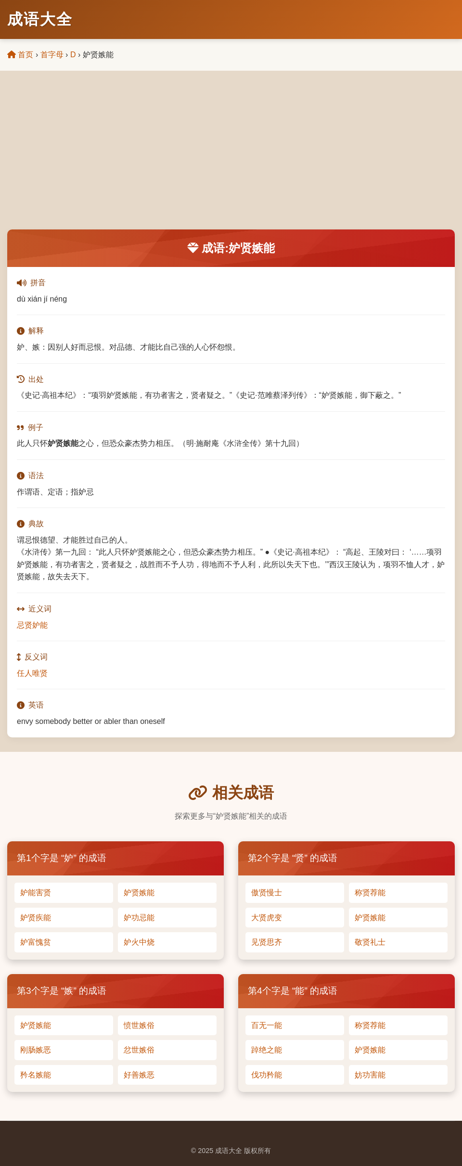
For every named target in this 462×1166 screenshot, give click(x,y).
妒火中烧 (139, 942)
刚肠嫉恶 (35, 1050)
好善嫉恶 (139, 1075)
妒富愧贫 (35, 942)
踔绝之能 (266, 1050)
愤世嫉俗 (139, 1025)
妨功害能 (370, 1075)
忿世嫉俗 (139, 1050)
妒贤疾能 (35, 917)
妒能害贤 (35, 892)
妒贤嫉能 (139, 892)
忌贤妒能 (32, 625)
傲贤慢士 (266, 892)
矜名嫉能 (35, 1075)
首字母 (52, 55)
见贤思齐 (266, 942)
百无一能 (266, 1025)
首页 (20, 55)
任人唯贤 (32, 673)
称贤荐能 (370, 892)
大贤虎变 (266, 917)
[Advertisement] (231, 157)
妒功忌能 (139, 917)
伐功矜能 (266, 1075)
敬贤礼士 (370, 942)
